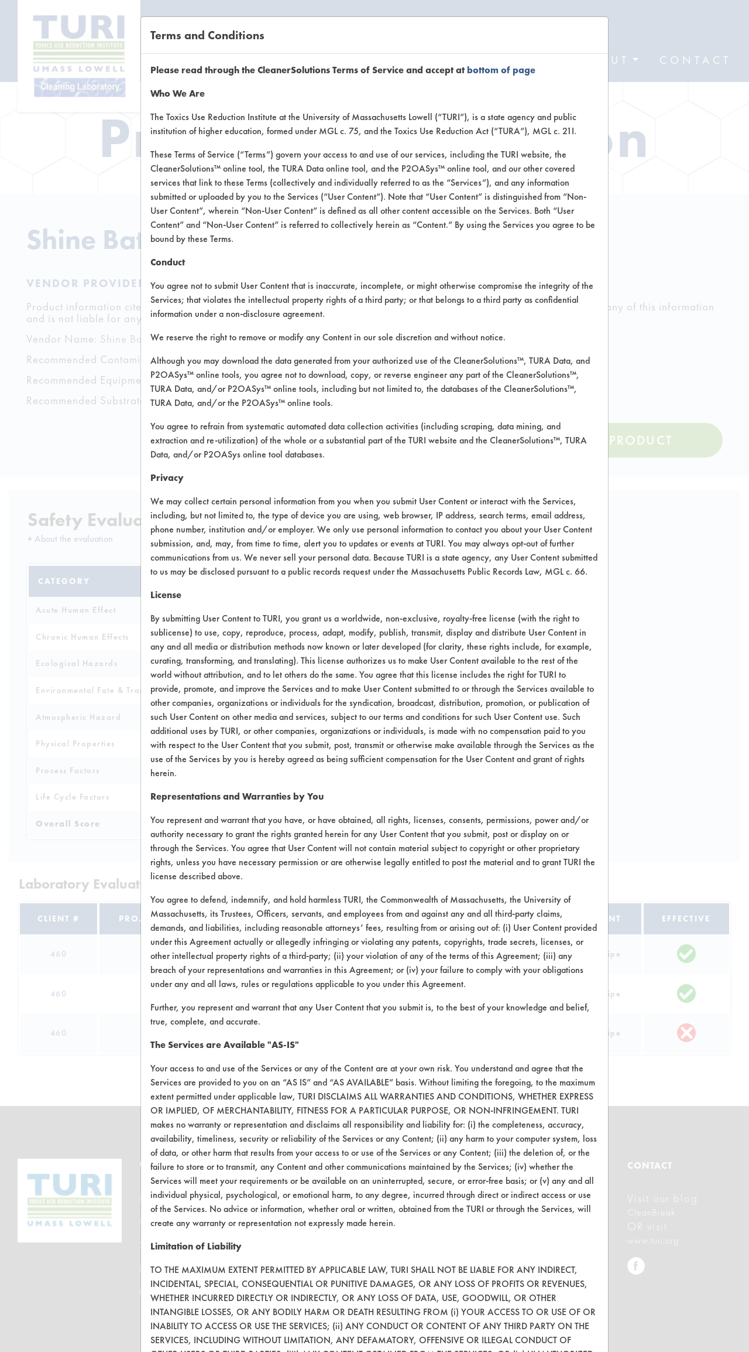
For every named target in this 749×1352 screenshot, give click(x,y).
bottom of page (501, 70)
